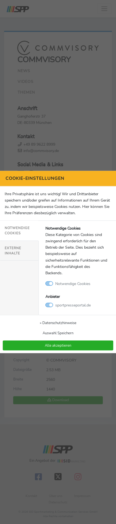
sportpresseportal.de (73, 305)
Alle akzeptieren (58, 345)
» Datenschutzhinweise (58, 322)
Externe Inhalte (13, 250)
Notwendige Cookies (17, 230)
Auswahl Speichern (58, 332)
